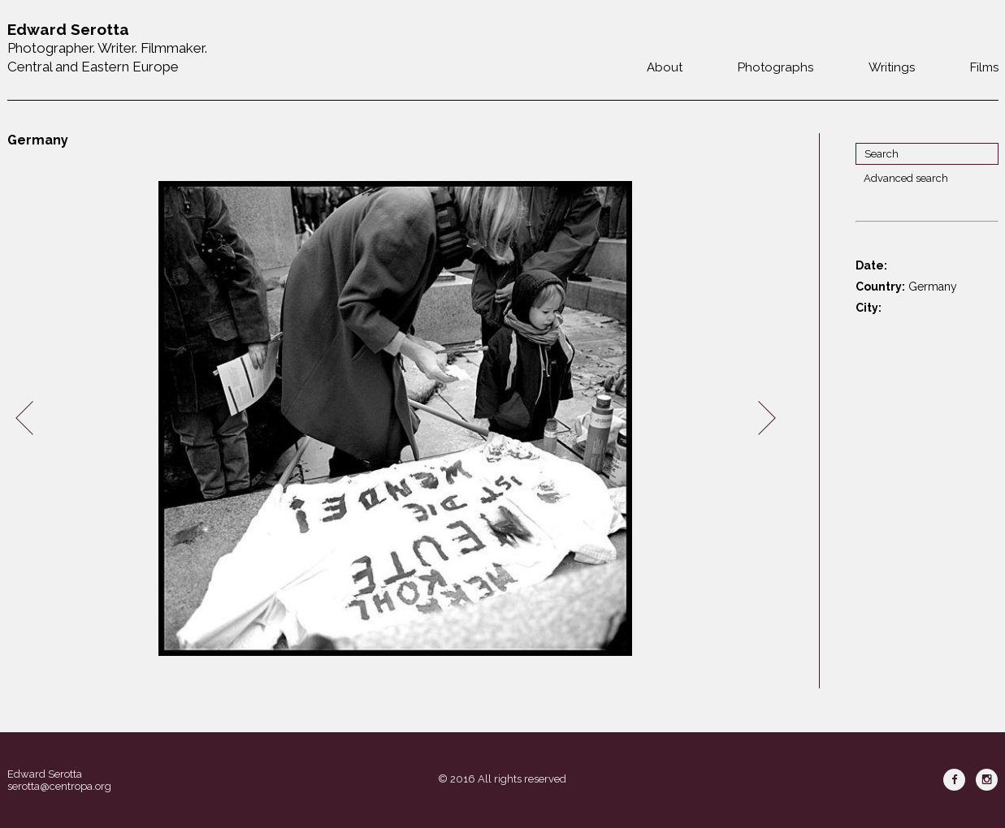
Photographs (775, 67)
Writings (892, 67)
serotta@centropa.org (59, 786)
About (664, 67)
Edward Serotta (44, 774)
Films (984, 67)
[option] (395, 418)
